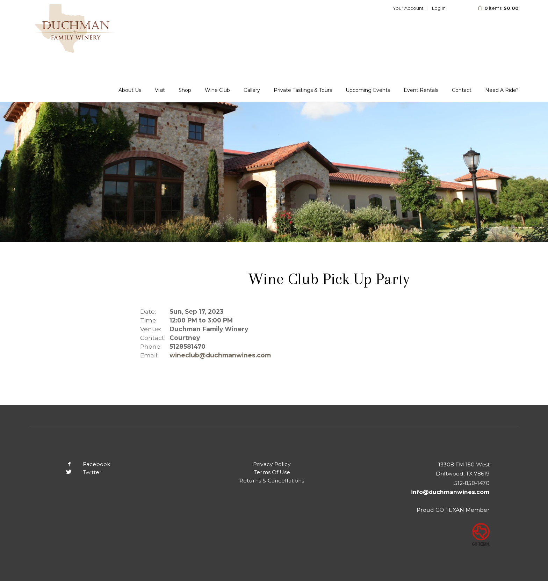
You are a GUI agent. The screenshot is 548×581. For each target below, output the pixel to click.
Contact (461, 90)
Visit (160, 90)
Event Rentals (421, 90)
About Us (129, 90)
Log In (439, 8)
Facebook (82, 464)
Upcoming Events (368, 90)
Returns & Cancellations (271, 480)
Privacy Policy (272, 464)
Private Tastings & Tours (303, 90)
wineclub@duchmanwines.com (220, 355)
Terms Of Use (272, 472)
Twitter (78, 472)
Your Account (408, 8)
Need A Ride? (502, 90)
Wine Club (217, 90)
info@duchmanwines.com (450, 492)
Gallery (252, 90)
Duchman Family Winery (74, 28)
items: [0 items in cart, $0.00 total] (494, 8)
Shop (185, 90)
